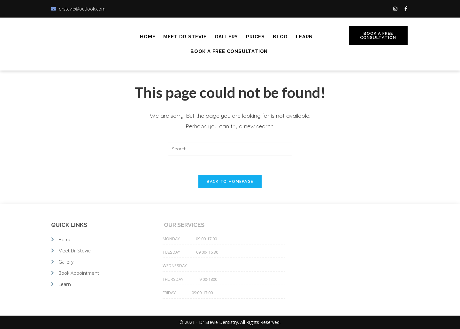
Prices (255, 37)
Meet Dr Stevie (184, 37)
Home (147, 37)
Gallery (226, 37)
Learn (304, 37)
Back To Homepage (230, 181)
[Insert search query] (230, 149)
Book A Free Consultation (229, 51)
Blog (280, 37)
